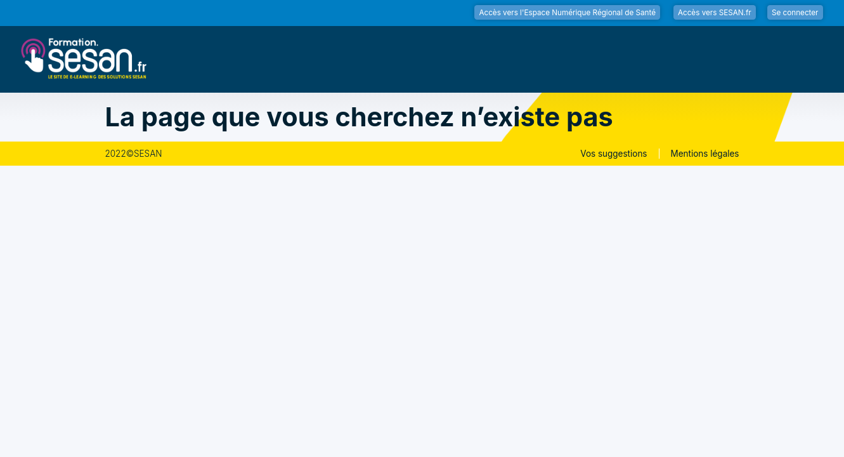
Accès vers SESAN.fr (714, 12)
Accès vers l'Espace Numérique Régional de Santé (567, 12)
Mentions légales (705, 154)
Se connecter (795, 12)
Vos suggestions (613, 154)
